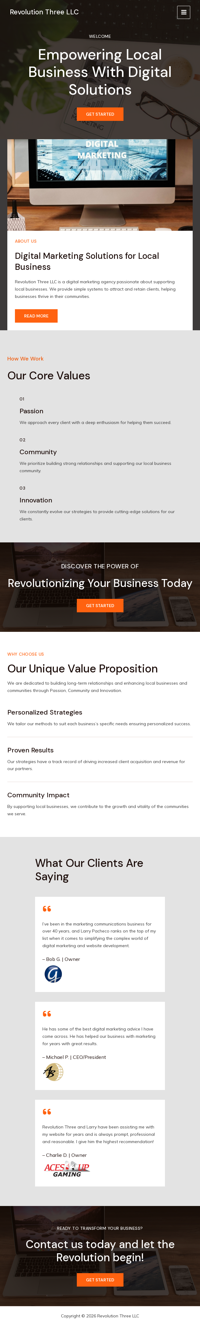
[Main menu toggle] (183, 12)
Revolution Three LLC (44, 11)
